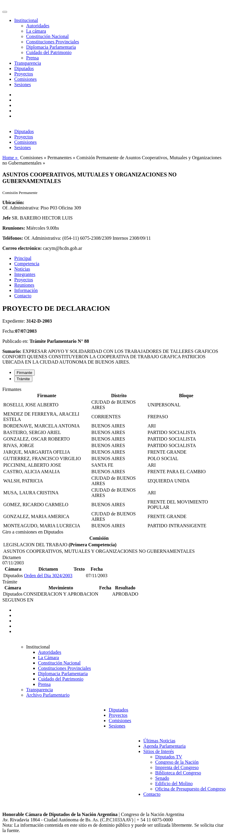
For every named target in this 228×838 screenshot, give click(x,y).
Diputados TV (168, 756)
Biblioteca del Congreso (178, 772)
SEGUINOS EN (17, 599)
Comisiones (25, 79)
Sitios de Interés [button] (158, 751)
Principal (22, 258)
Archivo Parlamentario (47, 694)
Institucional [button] (26, 20)
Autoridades (37, 25)
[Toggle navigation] (4, 12)
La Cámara (48, 657)
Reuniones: (13, 228)
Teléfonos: (12, 238)
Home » (10, 157)
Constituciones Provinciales (52, 41)
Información (26, 290)
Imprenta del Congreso (177, 767)
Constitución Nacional (47, 36)
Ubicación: (13, 202)
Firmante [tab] (24, 372)
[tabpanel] (114, 458)
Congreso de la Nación (177, 762)
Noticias (22, 269)
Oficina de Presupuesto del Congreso (190, 788)
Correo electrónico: (22, 248)
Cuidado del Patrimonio (49, 52)
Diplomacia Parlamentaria (51, 47)
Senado (162, 778)
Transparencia (27, 63)
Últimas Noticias (159, 740)
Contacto (22, 295)
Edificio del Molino (174, 783)
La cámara (36, 31)
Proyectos (23, 73)
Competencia (26, 263)
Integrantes (24, 274)
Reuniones (24, 285)
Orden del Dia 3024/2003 (48, 575)
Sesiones (22, 84)
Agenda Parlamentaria (164, 746)
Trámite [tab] (23, 379)
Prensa (32, 57)
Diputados (24, 68)
